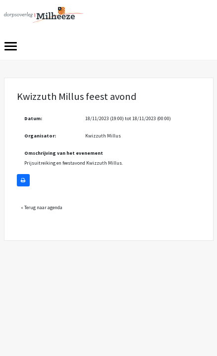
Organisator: (40, 136)
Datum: (33, 118)
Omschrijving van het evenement (63, 153)
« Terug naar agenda (41, 207)
